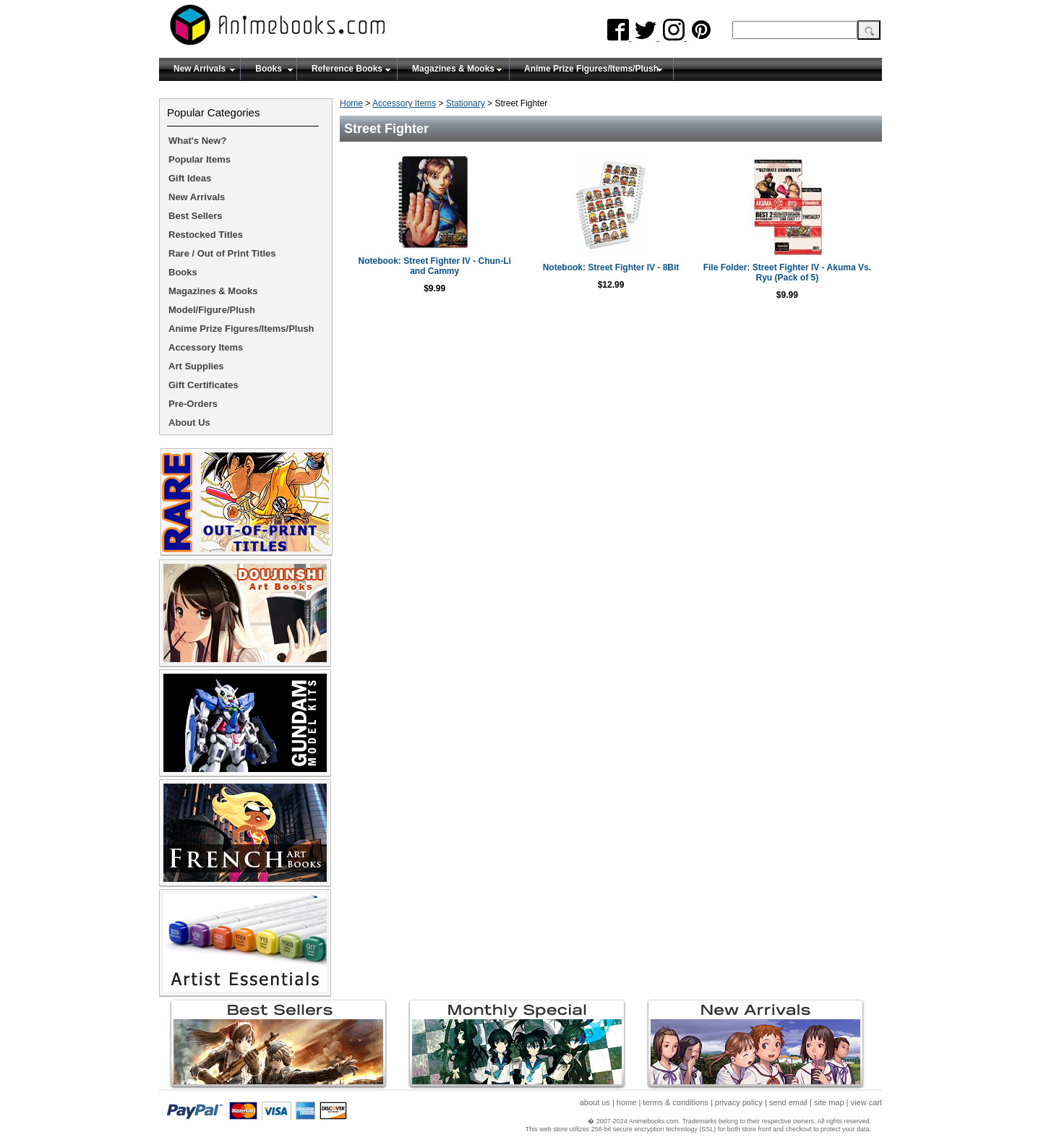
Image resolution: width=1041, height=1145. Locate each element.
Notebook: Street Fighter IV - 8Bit (611, 267)
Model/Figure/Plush (211, 309)
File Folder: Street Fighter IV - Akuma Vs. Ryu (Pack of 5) (787, 272)
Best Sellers (195, 215)
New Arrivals (200, 69)
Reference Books (347, 69)
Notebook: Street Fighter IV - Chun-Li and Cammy (435, 266)
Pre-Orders (193, 403)
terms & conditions (675, 1102)
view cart (866, 1102)
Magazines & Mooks (453, 69)
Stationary (465, 103)
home (627, 1102)
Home (351, 103)
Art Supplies (196, 366)
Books (268, 69)
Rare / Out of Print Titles (222, 253)
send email (788, 1102)
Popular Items (199, 159)
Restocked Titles (205, 234)
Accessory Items (404, 103)
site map (829, 1102)
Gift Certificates (203, 384)
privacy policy (739, 1102)
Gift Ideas (189, 178)
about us (595, 1102)
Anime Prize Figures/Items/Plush (591, 69)
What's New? (197, 140)
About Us (189, 422)
